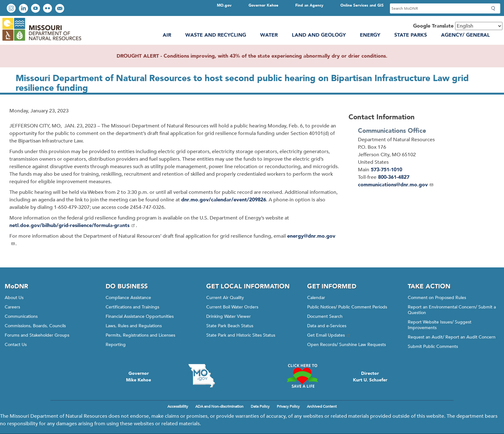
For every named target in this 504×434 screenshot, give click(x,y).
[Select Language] (478, 26)
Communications (21, 316)
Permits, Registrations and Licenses (140, 335)
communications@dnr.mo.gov (396, 184)
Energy (370, 35)
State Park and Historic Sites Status (240, 335)
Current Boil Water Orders (232, 307)
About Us (14, 298)
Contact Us (16, 345)
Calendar (316, 298)
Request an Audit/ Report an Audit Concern (452, 337)
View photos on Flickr (48, 9)
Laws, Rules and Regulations (134, 326)
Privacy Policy (288, 406)
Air (167, 35)
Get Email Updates (329, 335)
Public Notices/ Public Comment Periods (347, 307)
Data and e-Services (326, 326)
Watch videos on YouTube (36, 9)
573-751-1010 (386, 169)
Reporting (116, 345)
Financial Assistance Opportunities (140, 316)
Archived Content (322, 406)
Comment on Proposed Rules (437, 298)
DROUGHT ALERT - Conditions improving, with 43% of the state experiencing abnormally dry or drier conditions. (252, 56)
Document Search (325, 316)
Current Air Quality (225, 298)
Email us (60, 9)
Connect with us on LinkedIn (24, 9)
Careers (12, 307)
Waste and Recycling (215, 35)
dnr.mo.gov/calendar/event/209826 (223, 199)
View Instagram (12, 9)
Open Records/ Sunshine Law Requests (346, 345)
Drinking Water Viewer (228, 316)
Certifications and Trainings (132, 307)
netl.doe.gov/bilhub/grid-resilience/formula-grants (72, 225)
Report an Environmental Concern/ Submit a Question (452, 310)
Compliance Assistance (128, 298)
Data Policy (260, 406)
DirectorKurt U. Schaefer (370, 376)
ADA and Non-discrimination (219, 406)
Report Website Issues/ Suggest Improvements (439, 325)
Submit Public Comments (433, 346)
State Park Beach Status (229, 326)
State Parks (410, 35)
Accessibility (177, 406)
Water (269, 35)
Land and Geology (319, 35)
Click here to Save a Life (302, 376)
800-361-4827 (393, 177)
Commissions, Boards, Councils (35, 326)
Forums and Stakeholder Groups (37, 335)
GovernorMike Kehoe (138, 376)
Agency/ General (465, 35)
